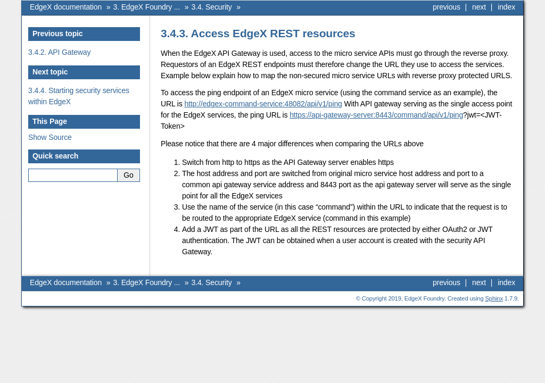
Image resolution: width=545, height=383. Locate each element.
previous (446, 7)
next (479, 7)
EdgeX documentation (66, 7)
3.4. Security (212, 7)
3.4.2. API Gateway (59, 52)
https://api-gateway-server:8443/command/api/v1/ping (376, 115)
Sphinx (494, 298)
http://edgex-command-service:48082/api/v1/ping (263, 103)
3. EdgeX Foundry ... (146, 7)
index (506, 7)
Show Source (50, 137)
